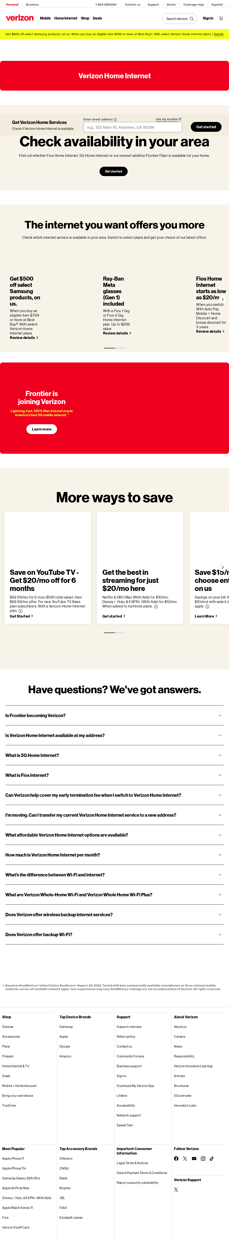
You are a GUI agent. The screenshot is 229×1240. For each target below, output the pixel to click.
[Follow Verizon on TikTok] (212, 1121)
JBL (62, 1160)
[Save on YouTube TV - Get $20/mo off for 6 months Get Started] (22, 579)
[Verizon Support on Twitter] (176, 1152)
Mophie (64, 1151)
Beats (63, 1141)
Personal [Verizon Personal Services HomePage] (10, 3)
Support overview (129, 989)
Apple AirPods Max (16, 1151)
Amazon (65, 1019)
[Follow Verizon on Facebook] (176, 1121)
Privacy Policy (71, 1216)
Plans (6, 1009)
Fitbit (63, 1170)
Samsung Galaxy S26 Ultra (21, 1141)
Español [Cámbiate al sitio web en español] (218, 3)
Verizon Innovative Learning (193, 1029)
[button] (126, 564)
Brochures (181, 1048)
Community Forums (130, 1019)
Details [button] (219, 32)
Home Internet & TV (15, 1029)
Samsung (66, 989)
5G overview (182, 1058)
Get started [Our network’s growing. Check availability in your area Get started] (113, 169)
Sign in (121, 1038)
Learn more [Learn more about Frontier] (41, 400)
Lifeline (122, 1058)
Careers (180, 999)
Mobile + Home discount (19, 1048)
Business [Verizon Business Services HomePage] (31, 3)
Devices (8, 989)
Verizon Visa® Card (15, 1190)
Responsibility (184, 1019)
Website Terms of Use (77, 1227)
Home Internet (64, 17)
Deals (6, 1038)
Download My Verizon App (135, 1048)
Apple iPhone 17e (14, 1131)
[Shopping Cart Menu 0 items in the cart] (222, 17)
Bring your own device (17, 1058)
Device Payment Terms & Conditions (142, 1135)
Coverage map (195, 3)
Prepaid (7, 1019)
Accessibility (126, 1068)
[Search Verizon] (181, 17)
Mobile (44, 17)
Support (154, 3)
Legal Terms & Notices (132, 1125)
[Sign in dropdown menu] (209, 17)
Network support (129, 1078)
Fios (5, 1180)
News (178, 1009)
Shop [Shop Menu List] (84, 17)
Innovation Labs (185, 1068)
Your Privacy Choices (102, 1216)
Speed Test (125, 1088)
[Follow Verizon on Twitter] (185, 1121)
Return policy (126, 999)
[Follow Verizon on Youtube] (194, 1121)
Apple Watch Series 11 (17, 1170)
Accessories (11, 999)
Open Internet (155, 1216)
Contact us (134, 3)
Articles (179, 1038)
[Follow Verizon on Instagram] (203, 1121)
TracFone (9, 1068)
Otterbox (65, 1121)
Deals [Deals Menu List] (96, 17)
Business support (129, 1029)
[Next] (221, 283)
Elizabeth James (71, 1180)
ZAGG (63, 1131)
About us (180, 989)
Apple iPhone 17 (13, 1121)
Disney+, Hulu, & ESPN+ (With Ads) (26, 1160)
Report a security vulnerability (138, 1145)
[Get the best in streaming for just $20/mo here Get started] (164, 579)
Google (64, 1009)
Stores (172, 3)
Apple (63, 999)
